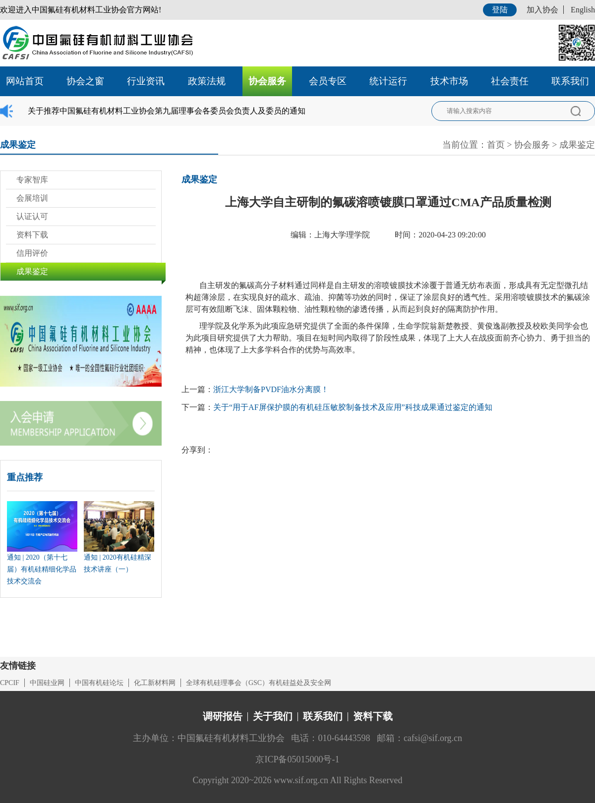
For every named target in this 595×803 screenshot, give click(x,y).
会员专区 (328, 81)
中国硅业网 (47, 683)
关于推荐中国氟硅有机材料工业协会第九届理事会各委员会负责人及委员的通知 (166, 111)
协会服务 (267, 81)
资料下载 (32, 234)
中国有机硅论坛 (99, 683)
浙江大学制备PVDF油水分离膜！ (271, 389)
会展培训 (32, 198)
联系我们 (570, 81)
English (583, 9)
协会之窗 (85, 81)
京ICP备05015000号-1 (297, 759)
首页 (496, 145)
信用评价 (32, 253)
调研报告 (222, 716)
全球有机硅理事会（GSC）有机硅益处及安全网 (258, 683)
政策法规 (207, 81)
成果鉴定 (577, 145)
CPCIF (9, 683)
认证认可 (32, 216)
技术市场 (449, 81)
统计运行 (388, 81)
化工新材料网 (155, 683)
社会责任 (510, 81)
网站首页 (25, 81)
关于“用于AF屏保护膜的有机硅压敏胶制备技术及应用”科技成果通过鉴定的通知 (352, 407)
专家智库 (32, 179)
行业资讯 (146, 81)
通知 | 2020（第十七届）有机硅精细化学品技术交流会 (41, 569)
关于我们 (273, 716)
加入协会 (542, 9)
